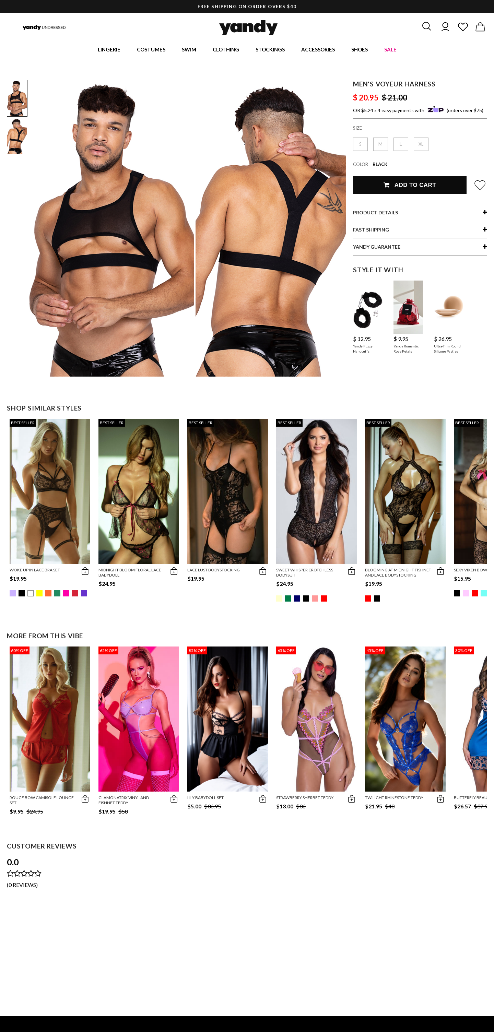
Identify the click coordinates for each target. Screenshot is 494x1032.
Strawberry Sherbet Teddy (304, 798)
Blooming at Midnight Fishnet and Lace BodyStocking (398, 573)
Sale (390, 50)
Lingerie (109, 50)
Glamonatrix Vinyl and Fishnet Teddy (123, 801)
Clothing (226, 50)
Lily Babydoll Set (205, 798)
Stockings (270, 50)
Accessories (318, 50)
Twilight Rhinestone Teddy (394, 798)
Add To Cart (410, 186)
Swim (189, 50)
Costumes (151, 50)
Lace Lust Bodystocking (213, 570)
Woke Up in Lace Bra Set (35, 570)
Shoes (359, 50)
